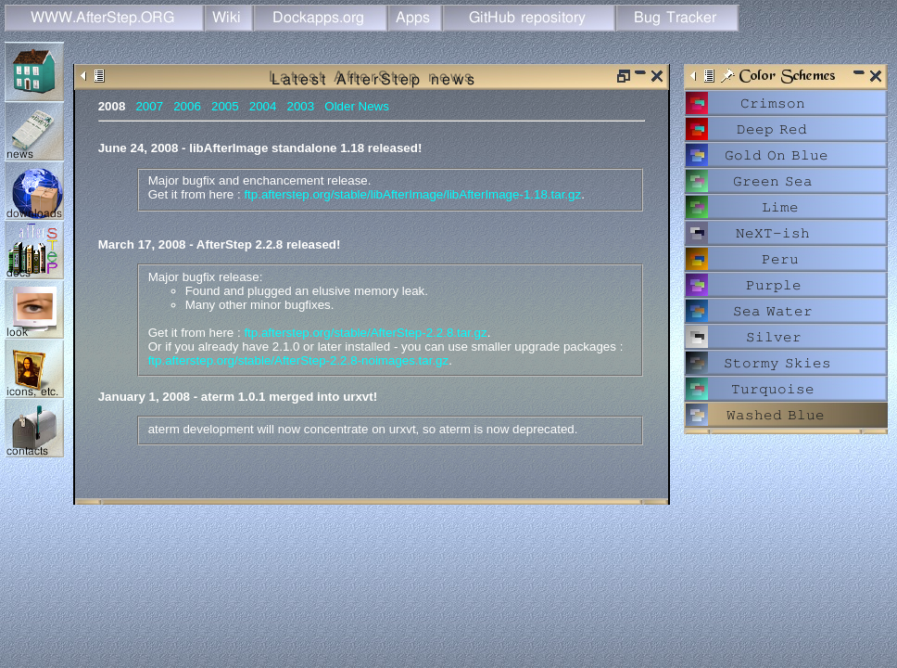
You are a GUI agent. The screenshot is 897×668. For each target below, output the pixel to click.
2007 (149, 106)
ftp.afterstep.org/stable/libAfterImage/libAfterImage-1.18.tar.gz (412, 194)
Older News (356, 106)
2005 (225, 106)
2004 (263, 106)
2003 (301, 106)
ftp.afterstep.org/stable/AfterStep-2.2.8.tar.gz (365, 333)
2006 (187, 106)
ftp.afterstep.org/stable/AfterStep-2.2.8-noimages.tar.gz (298, 360)
